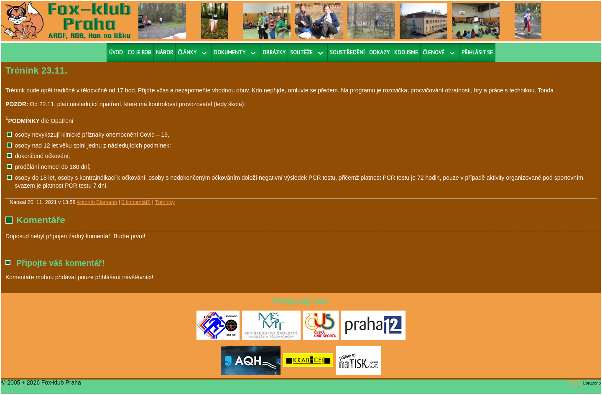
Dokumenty (229, 52)
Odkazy (379, 52)
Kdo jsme (406, 52)
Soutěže (301, 52)
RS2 (575, 382)
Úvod (116, 52)
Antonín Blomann (97, 202)
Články (187, 52)
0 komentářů (135, 202)
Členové (433, 52)
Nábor (164, 52)
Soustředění (347, 52)
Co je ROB (139, 52)
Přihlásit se (477, 52)
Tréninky (165, 202)
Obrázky (274, 52)
